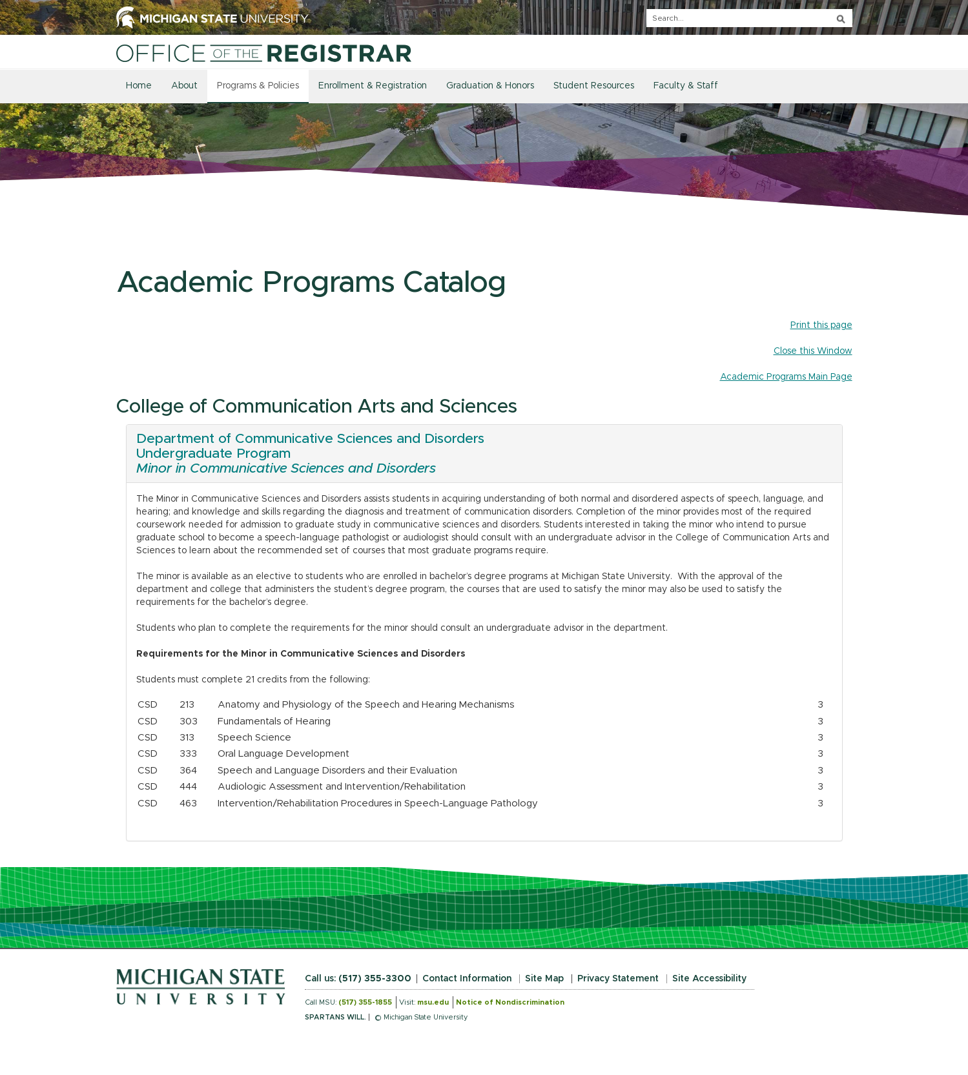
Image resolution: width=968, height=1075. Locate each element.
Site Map (544, 978)
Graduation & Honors (490, 85)
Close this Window (813, 351)
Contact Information (466, 978)
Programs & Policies (258, 85)
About (184, 85)
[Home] (264, 52)
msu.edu (433, 1002)
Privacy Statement (618, 978)
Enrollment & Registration (372, 85)
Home (139, 85)
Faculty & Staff (686, 85)
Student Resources (593, 85)
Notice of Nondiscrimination (510, 1002)
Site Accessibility (709, 978)
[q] (749, 18)
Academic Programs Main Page (786, 377)
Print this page (821, 325)
